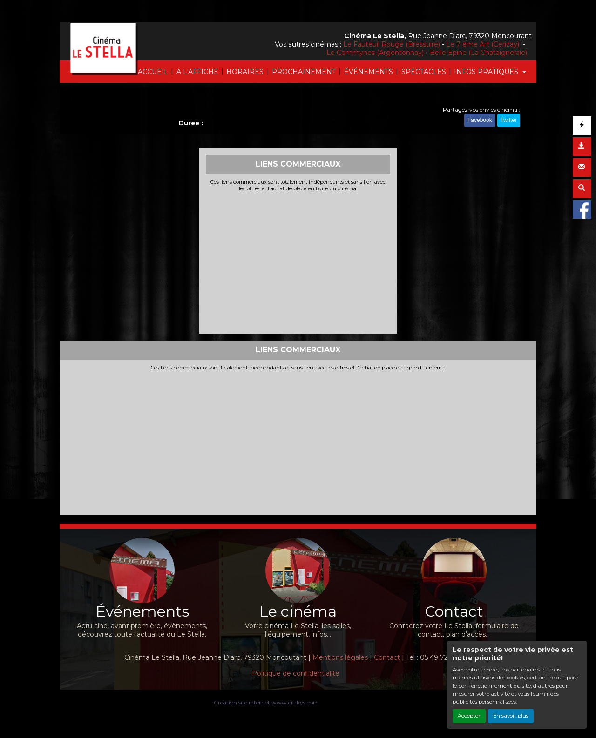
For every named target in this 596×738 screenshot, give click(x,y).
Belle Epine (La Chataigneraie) (478, 52)
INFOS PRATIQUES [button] (487, 71)
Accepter (469, 715)
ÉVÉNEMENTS (368, 71)
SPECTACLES (423, 71)
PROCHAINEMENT (304, 71)
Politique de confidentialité (295, 673)
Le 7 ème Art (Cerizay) (483, 44)
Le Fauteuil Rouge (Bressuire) (391, 44)
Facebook (479, 120)
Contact (387, 657)
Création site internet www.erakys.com (266, 702)
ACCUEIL (153, 71)
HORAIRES (245, 71)
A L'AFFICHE (197, 71)
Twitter (509, 120)
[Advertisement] (298, 261)
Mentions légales (340, 657)
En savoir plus (510, 715)
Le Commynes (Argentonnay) (375, 52)
